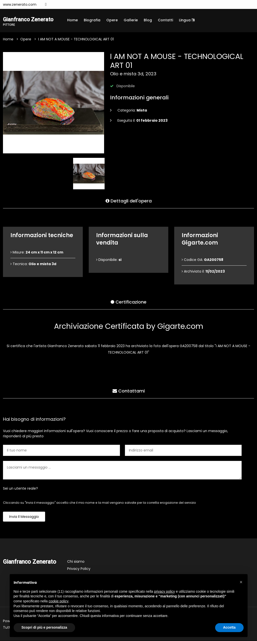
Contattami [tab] (129, 390)
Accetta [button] (229, 627)
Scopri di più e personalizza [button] (44, 627)
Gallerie (131, 20)
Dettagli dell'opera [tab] (129, 200)
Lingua (187, 20)
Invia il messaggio (24, 517)
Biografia (92, 20)
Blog (148, 20)
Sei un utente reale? (20, 488)
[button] (241, 582)
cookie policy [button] (58, 601)
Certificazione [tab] (128, 301)
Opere (112, 20)
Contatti (165, 20)
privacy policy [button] (164, 591)
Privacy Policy (78, 569)
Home (72, 20)
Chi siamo (76, 561)
